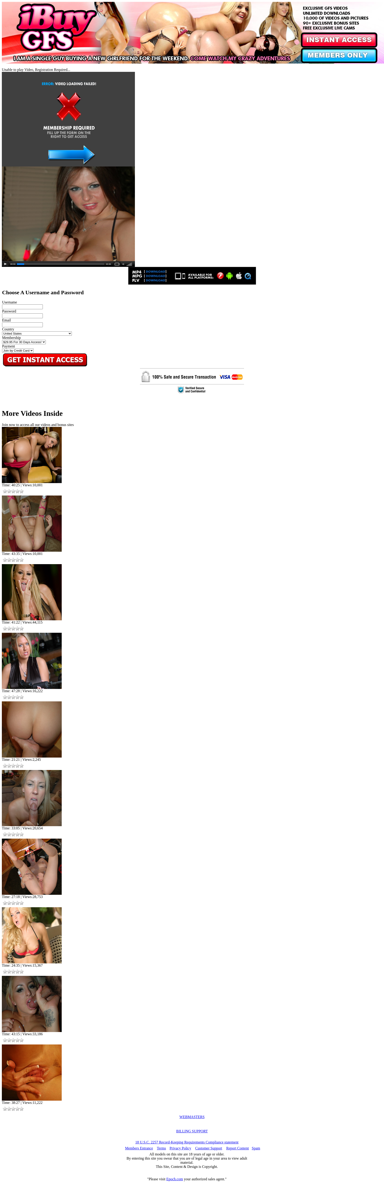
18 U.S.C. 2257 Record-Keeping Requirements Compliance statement (187, 1142)
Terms (161, 1148)
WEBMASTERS (191, 1117)
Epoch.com (174, 1179)
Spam (256, 1148)
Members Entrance (139, 1148)
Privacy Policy (180, 1148)
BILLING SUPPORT (192, 1131)
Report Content (237, 1148)
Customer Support (208, 1148)
